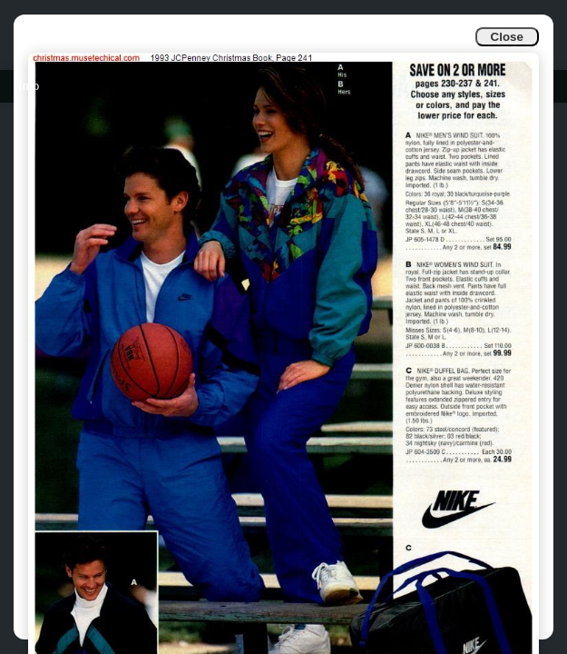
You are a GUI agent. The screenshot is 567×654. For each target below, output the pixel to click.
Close (507, 37)
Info (28, 86)
